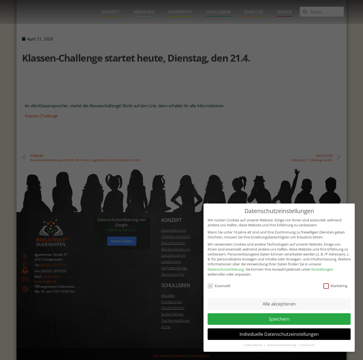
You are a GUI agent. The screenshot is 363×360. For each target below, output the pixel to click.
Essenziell (219, 279)
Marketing (335, 279)
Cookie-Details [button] (253, 338)
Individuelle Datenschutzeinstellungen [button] (279, 327)
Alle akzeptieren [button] (279, 297)
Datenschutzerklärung (226, 262)
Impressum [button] (307, 338)
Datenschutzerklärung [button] (282, 338)
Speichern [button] (279, 312)
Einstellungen (322, 262)
